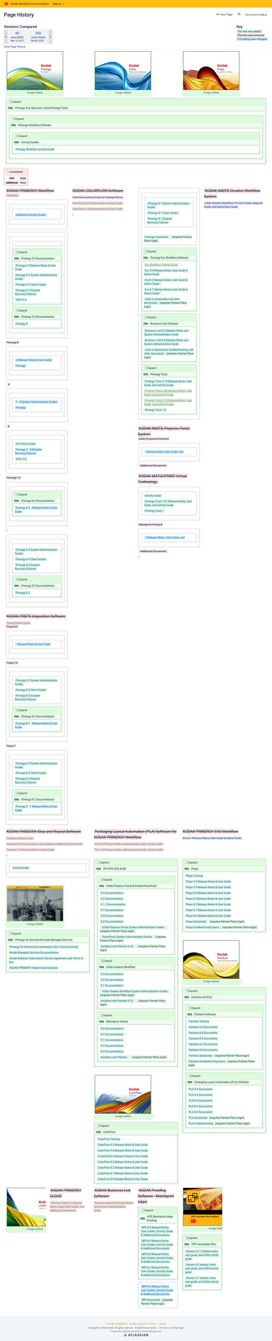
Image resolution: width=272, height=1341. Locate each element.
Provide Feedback (116, 1323)
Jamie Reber (38, 37)
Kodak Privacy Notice (145, 1328)
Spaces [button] (57, 3)
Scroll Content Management (148, 1331)
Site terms (164, 1328)
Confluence (127, 1331)
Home (162, 1323)
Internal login (177, 1328)
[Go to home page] (26, 4)
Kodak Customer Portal (142, 1323)
